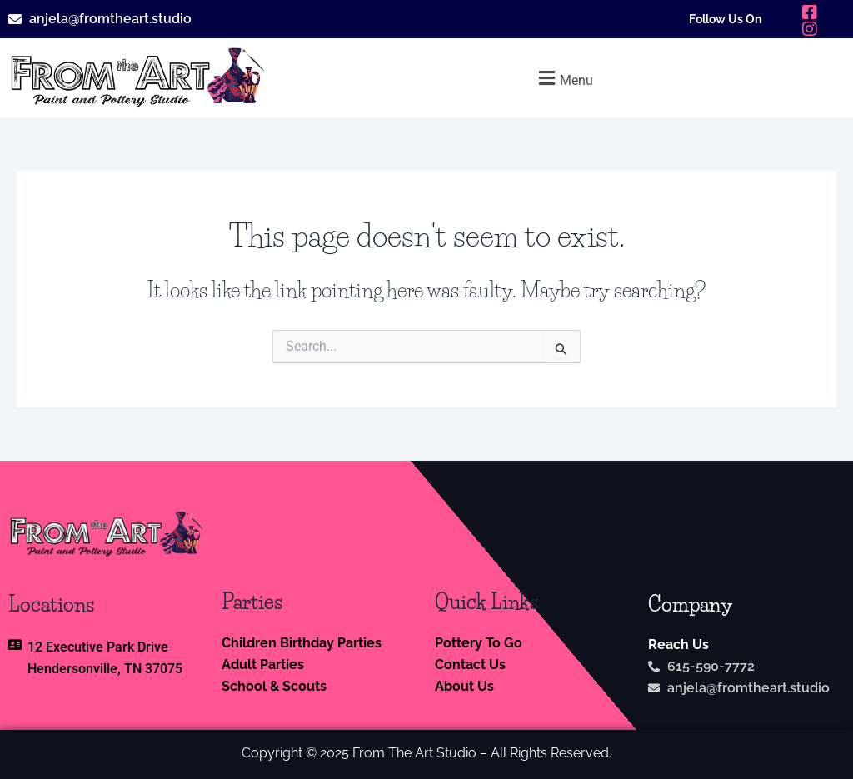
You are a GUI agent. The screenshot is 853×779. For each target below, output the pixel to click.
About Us (464, 686)
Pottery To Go (478, 643)
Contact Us (470, 664)
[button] (564, 77)
